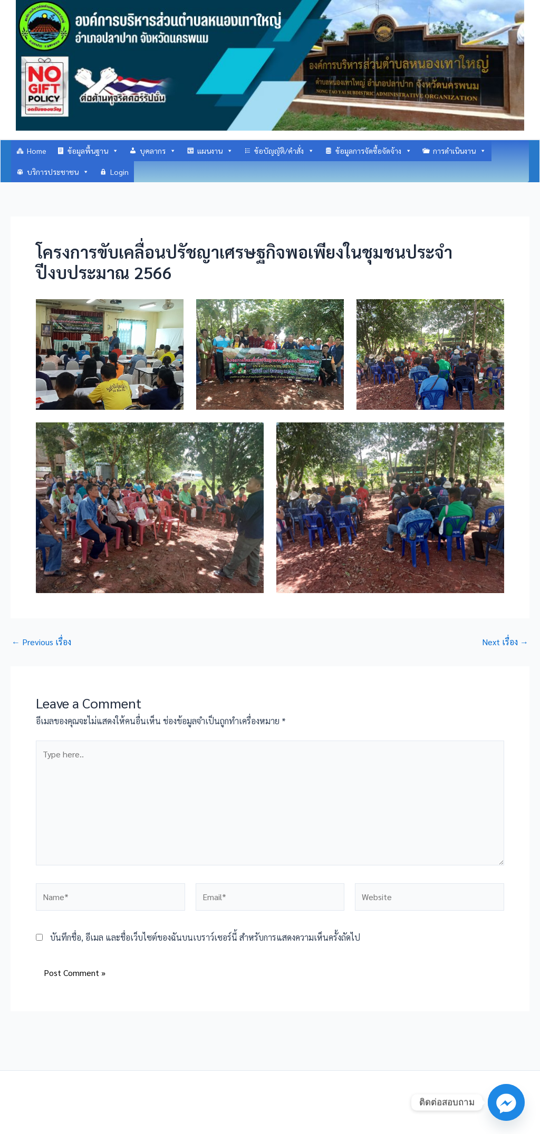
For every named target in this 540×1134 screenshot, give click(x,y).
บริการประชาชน (58, 171)
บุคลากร (158, 150)
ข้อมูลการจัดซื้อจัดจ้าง (373, 150)
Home (36, 150)
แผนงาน (215, 150)
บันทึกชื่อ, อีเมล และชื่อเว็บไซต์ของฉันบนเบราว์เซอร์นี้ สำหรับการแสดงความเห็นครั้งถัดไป (205, 937)
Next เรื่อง (505, 642)
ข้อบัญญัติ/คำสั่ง (284, 150)
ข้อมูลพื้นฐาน (93, 150)
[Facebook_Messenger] (506, 1102)
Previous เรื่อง (41, 642)
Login (119, 171)
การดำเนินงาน (459, 150)
